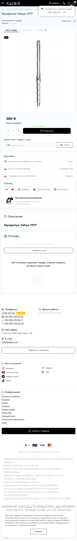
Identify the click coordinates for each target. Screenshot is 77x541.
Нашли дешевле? (13, 123)
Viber (45, 372)
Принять (38, 531)
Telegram (47, 368)
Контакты (6, 406)
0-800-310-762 (8, 313)
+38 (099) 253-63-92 (13, 316)
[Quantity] (13, 131)
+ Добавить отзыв (38, 250)
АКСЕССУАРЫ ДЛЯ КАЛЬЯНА (19, 9)
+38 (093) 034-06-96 (14, 323)
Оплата (5, 403)
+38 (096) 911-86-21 (13, 320)
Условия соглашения (11, 396)
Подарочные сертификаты (13, 419)
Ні (64, 12)
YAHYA (19, 20)
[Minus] (8, 131)
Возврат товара (8, 409)
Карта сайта (7, 413)
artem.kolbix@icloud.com (25, 482)
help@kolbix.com (10, 342)
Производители (8, 416)
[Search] (69, 3)
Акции (4, 423)
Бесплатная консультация (28, 197)
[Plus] (18, 131)
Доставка (6, 399)
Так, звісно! (54, 12)
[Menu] (3, 3)
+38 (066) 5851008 (25, 478)
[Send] (65, 145)
